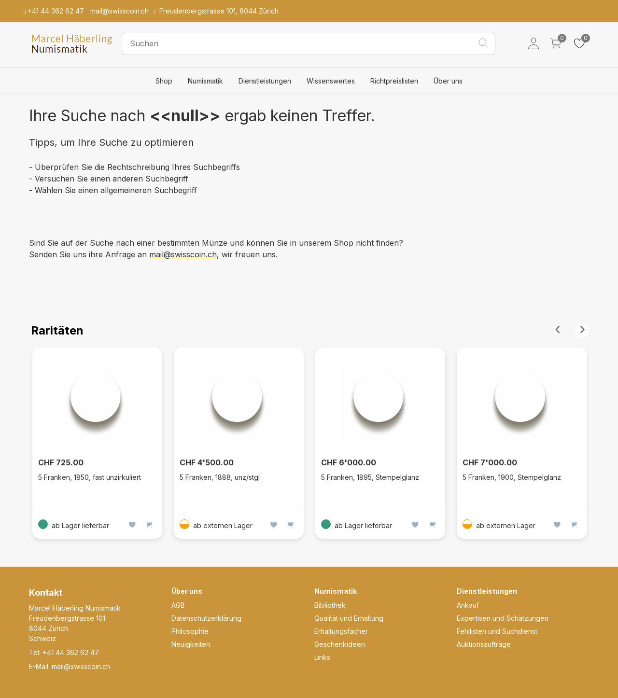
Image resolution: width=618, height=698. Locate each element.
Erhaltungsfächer (341, 631)
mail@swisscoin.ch (183, 254)
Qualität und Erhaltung (348, 618)
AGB (178, 605)
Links (322, 657)
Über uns (448, 81)
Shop (163, 81)
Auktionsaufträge (484, 644)
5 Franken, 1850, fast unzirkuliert (89, 477)
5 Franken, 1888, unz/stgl (220, 477)
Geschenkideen (339, 644)
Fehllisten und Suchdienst (497, 631)
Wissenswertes (331, 81)
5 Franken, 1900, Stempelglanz (512, 477)
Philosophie (190, 631)
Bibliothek (330, 605)
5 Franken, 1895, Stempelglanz (370, 477)
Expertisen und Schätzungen (502, 618)
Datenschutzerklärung (206, 618)
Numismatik (205, 81)
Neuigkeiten (190, 644)
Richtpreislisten (394, 81)
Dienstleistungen (265, 81)
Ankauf (468, 605)
